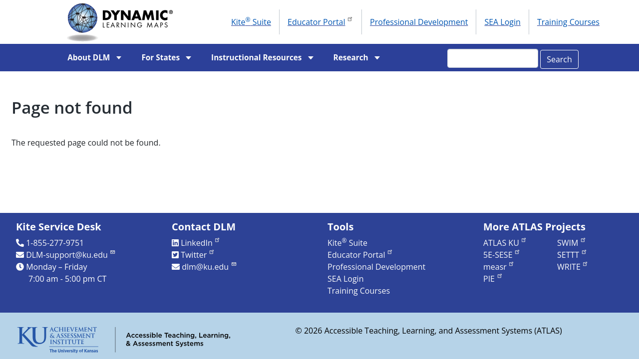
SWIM (572, 242)
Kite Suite (251, 21)
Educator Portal (320, 20)
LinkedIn (201, 242)
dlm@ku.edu (209, 266)
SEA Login (502, 21)
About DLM (88, 57)
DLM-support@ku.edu (71, 254)
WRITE (573, 266)
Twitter (198, 254)
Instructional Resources (256, 57)
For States (160, 57)
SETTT (572, 254)
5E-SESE (502, 254)
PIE (493, 278)
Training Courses (568, 21)
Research (350, 57)
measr (499, 266)
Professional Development (419, 21)
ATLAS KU (505, 242)
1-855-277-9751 (55, 242)
